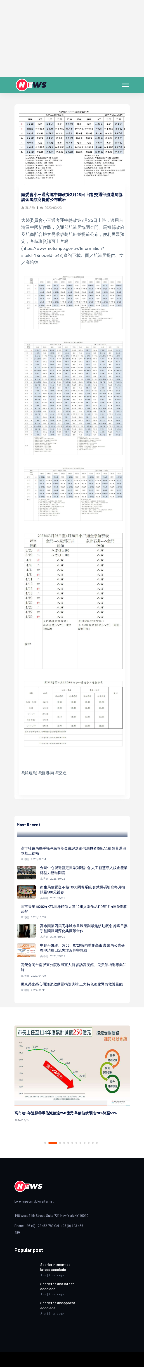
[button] (125, 84)
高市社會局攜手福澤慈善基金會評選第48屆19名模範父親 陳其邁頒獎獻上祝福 (73, 850)
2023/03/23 (51, 208)
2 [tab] (52, 1145)
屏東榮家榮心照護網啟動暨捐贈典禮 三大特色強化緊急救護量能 (72, 985)
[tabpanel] (72, 1076)
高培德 (28, 208)
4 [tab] (64, 1145)
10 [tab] (89, 1145)
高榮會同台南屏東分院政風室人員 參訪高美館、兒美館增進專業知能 (73, 968)
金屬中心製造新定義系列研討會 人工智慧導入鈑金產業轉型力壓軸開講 (83, 870)
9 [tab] (84, 1145)
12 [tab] (97, 1145)
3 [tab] (60, 1145)
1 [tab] (45, 1145)
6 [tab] (72, 1145)
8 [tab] (80, 1145)
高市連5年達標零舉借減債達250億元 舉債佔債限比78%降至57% (65, 1114)
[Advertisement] (72, 41)
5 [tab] (68, 1145)
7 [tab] (76, 1145)
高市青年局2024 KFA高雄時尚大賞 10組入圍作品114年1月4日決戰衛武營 (73, 909)
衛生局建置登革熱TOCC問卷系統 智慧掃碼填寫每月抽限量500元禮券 (82, 890)
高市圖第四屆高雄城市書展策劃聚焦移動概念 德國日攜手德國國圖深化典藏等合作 (83, 929)
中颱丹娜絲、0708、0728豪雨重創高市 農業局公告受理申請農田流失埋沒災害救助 (82, 948)
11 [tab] (93, 1145)
